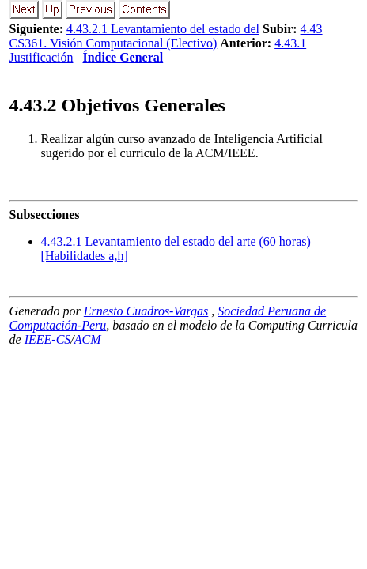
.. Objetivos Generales (117, 105)
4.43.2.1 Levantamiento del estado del (162, 29)
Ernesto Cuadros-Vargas (146, 311)
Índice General (122, 57)
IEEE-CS (48, 339)
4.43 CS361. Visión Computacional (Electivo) (166, 36)
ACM (87, 339)
